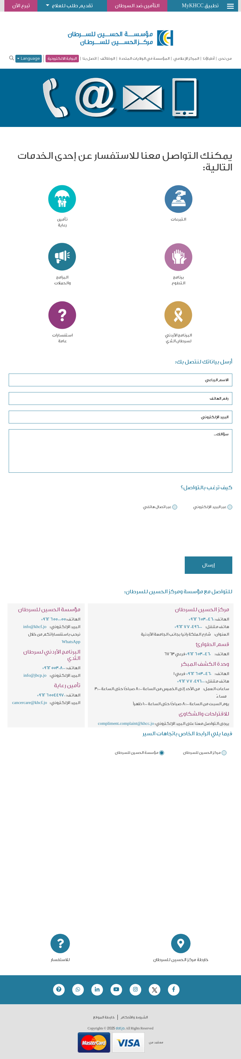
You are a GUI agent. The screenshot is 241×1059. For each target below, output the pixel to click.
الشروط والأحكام (134, 1017)
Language (28, 59)
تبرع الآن (21, 5)
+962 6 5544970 (51, 695)
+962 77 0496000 (188, 627)
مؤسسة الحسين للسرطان (136, 752)
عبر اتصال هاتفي (157, 507)
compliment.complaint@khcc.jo (126, 723)
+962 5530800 (53, 668)
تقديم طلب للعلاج (72, 5)
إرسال (208, 565)
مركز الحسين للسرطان (202, 752)
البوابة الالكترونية (62, 58)
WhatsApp (71, 642)
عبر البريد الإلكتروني (209, 507)
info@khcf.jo (34, 627)
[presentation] (188, 535)
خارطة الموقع (104, 1017)
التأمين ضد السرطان (137, 5)
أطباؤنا (209, 58)
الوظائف (107, 58)
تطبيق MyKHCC (200, 5)
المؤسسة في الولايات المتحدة (144, 58)
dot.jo (120, 1028)
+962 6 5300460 (201, 619)
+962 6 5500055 (53, 619)
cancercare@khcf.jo (29, 702)
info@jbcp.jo (34, 675)
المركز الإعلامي (186, 58)
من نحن (225, 58)
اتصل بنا (90, 58)
